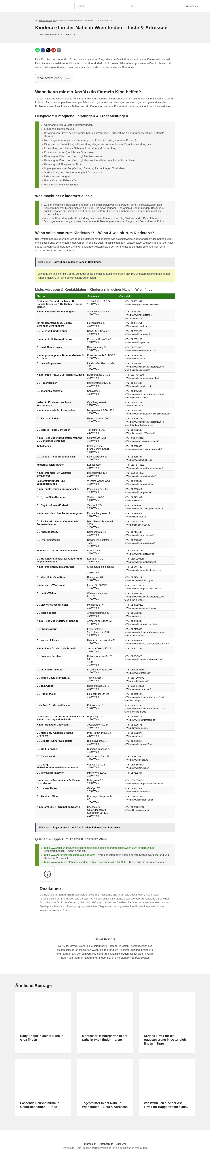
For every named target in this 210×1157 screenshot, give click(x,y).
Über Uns (121, 1143)
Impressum (90, 1143)
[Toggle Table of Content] (66, 78)
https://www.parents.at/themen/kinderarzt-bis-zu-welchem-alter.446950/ (85, 862)
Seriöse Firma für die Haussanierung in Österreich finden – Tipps (165, 1039)
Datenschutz (106, 1143)
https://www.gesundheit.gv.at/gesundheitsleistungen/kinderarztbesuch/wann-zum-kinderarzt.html (99, 847)
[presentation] (43, 1010)
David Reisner (105, 939)
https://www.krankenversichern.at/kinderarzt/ (69, 854)
